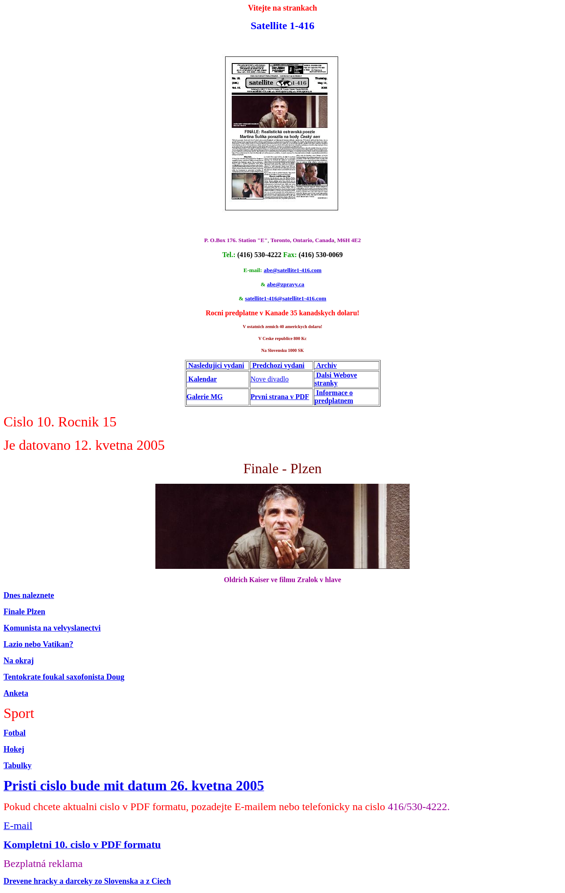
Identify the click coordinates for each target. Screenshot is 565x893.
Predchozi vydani (278, 365)
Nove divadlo (269, 379)
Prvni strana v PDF (279, 396)
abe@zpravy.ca (286, 284)
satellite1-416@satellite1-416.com (285, 298)
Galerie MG (205, 396)
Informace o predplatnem (333, 396)
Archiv (326, 365)
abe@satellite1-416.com (293, 270)
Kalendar (202, 379)
